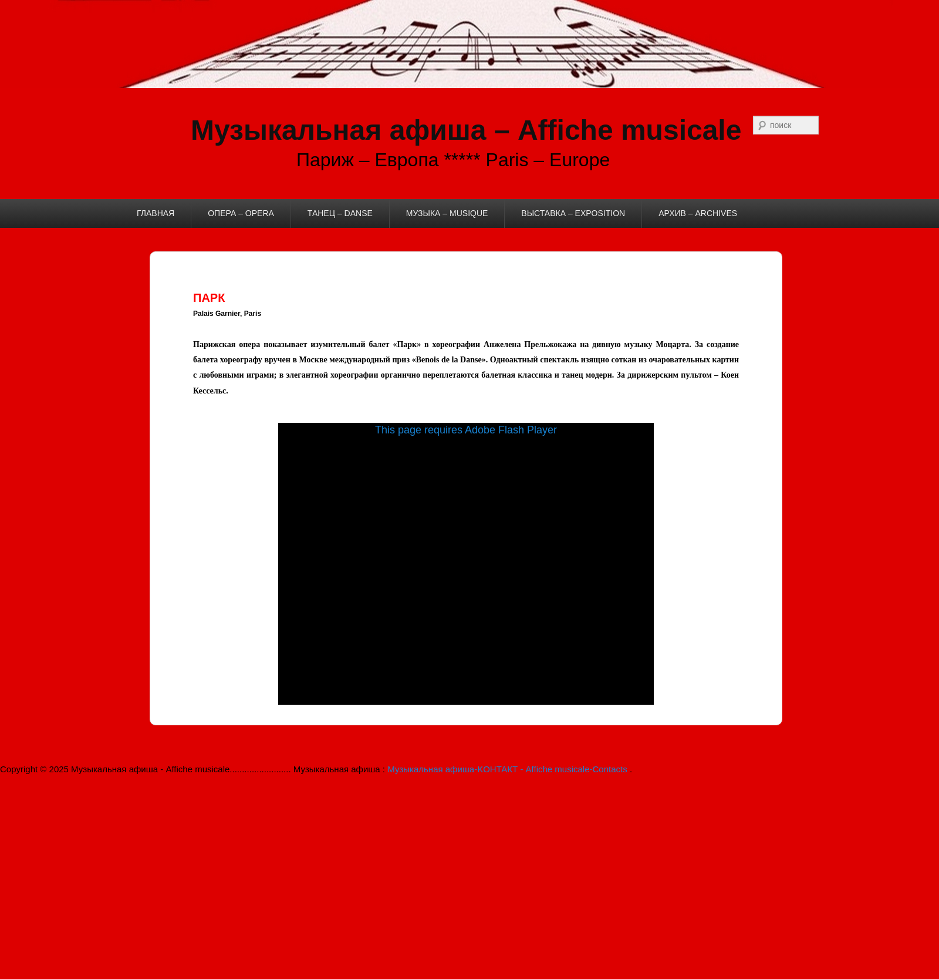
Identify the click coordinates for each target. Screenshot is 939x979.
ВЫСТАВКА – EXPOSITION (573, 213)
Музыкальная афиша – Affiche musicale (466, 130)
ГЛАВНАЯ (155, 213)
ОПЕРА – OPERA (241, 213)
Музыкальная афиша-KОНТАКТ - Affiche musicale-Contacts (508, 769)
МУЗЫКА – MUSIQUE (447, 213)
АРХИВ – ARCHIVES (697, 213)
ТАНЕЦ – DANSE (340, 213)
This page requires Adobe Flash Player (466, 430)
